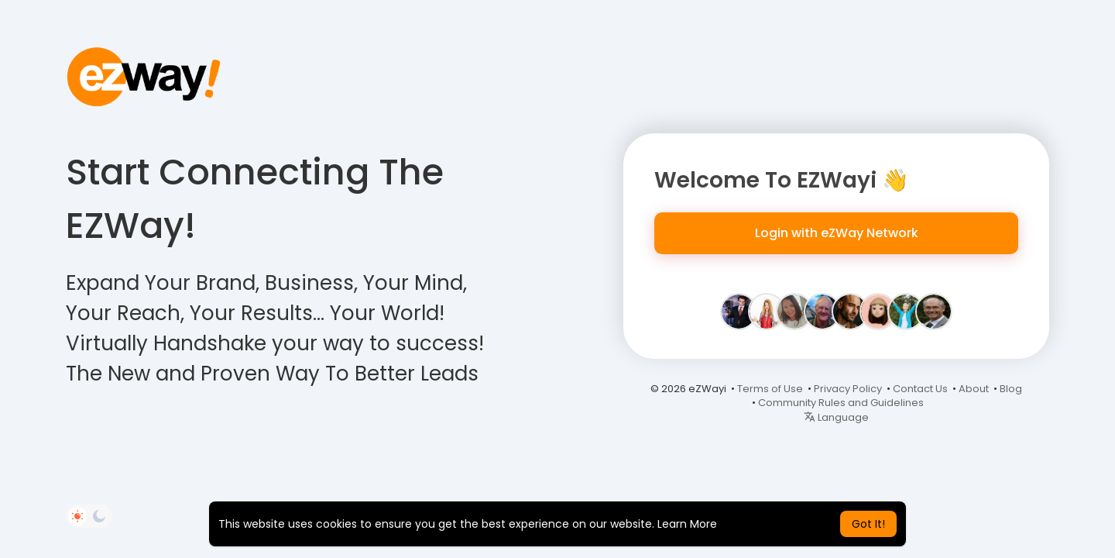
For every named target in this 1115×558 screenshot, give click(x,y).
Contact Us (920, 388)
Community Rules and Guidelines (841, 402)
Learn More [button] (687, 524)
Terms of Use (770, 388)
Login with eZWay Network (836, 233)
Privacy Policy (848, 388)
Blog (1011, 388)
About (974, 388)
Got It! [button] (868, 524)
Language (836, 417)
